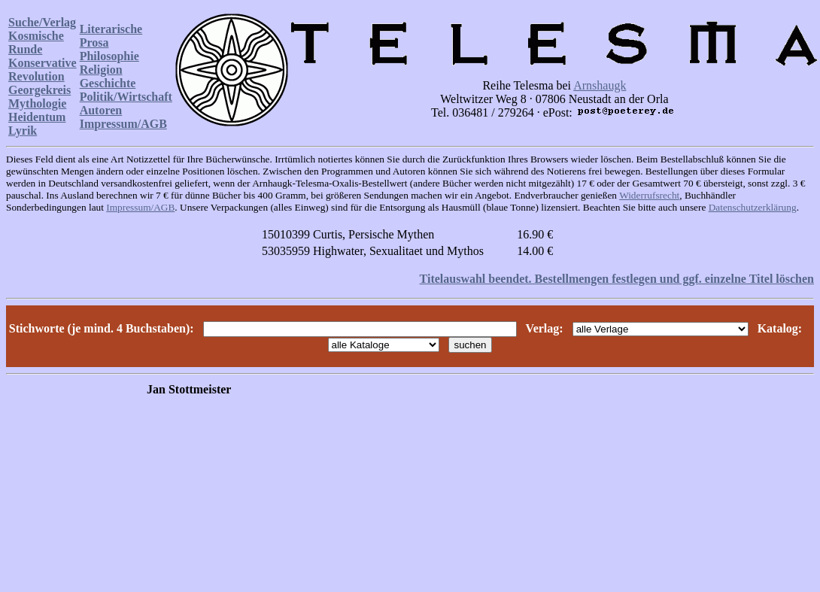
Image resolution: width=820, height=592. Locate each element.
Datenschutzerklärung (753, 207)
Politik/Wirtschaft (126, 96)
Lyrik (22, 130)
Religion (101, 69)
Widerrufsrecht (649, 195)
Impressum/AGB (123, 123)
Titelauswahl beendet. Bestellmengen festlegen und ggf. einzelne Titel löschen (617, 278)
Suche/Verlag (42, 22)
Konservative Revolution (42, 69)
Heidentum (36, 117)
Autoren (101, 110)
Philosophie (109, 56)
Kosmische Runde (36, 42)
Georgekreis (39, 89)
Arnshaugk (599, 85)
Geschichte (108, 83)
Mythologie (37, 103)
